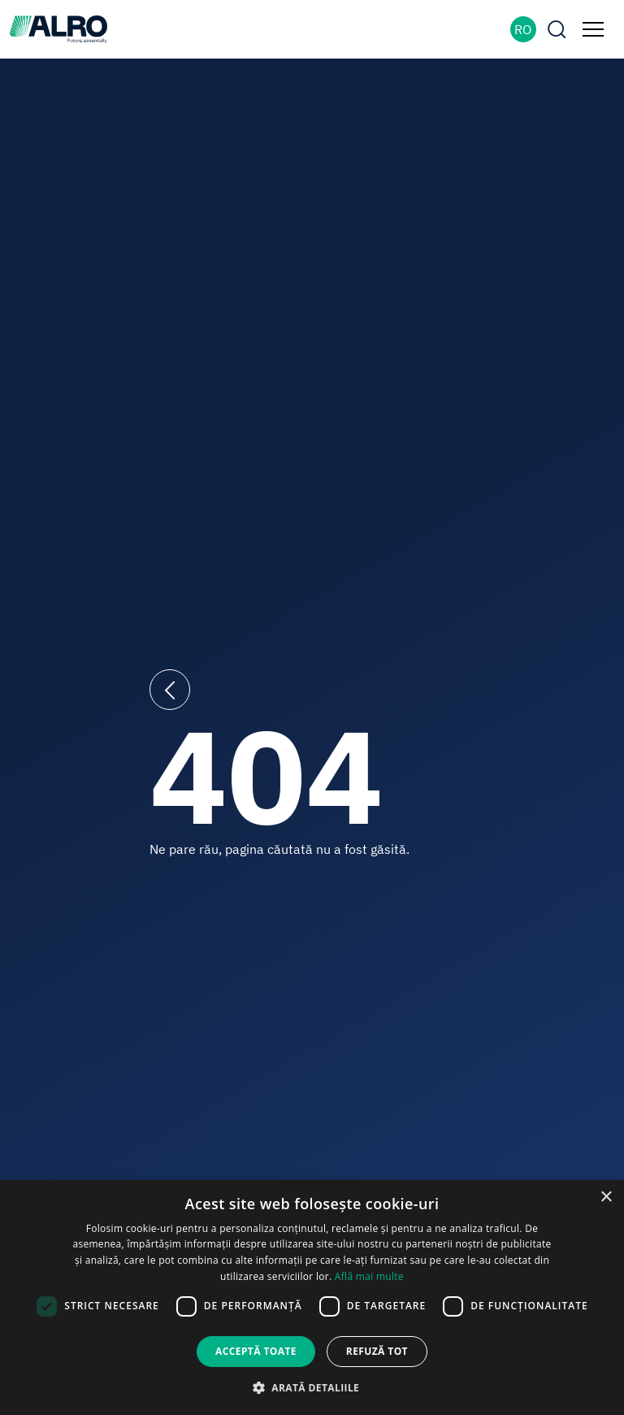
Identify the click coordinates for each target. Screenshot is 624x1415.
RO (522, 29)
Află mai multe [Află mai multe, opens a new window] (369, 1276)
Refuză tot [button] (377, 1351)
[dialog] (312, 1297)
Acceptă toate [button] (256, 1351)
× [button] (606, 1197)
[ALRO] (58, 28)
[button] (312, 1387)
